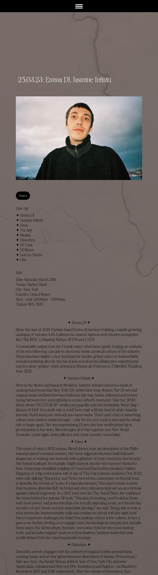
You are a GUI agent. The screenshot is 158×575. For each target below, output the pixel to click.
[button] (79, 6)
